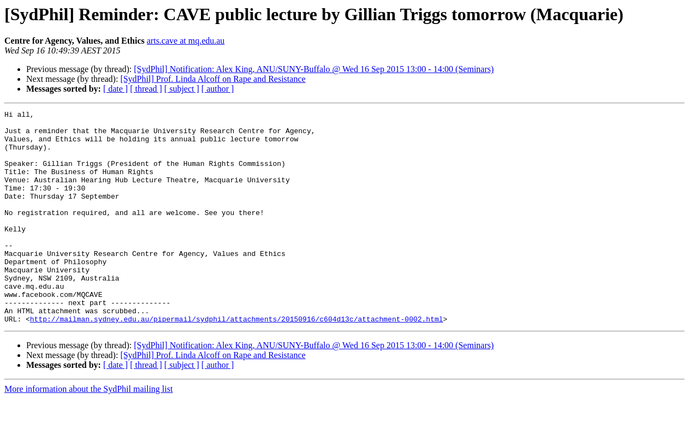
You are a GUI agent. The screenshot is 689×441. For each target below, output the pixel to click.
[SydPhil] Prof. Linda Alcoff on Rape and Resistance (212, 79)
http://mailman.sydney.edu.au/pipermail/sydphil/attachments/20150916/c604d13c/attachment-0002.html (236, 361)
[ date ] (115, 88)
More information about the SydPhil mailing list (88, 431)
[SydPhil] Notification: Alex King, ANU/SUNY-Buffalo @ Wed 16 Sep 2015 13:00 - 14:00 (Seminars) (314, 69)
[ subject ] (181, 88)
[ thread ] (146, 88)
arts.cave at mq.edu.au (186, 40)
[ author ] (217, 88)
